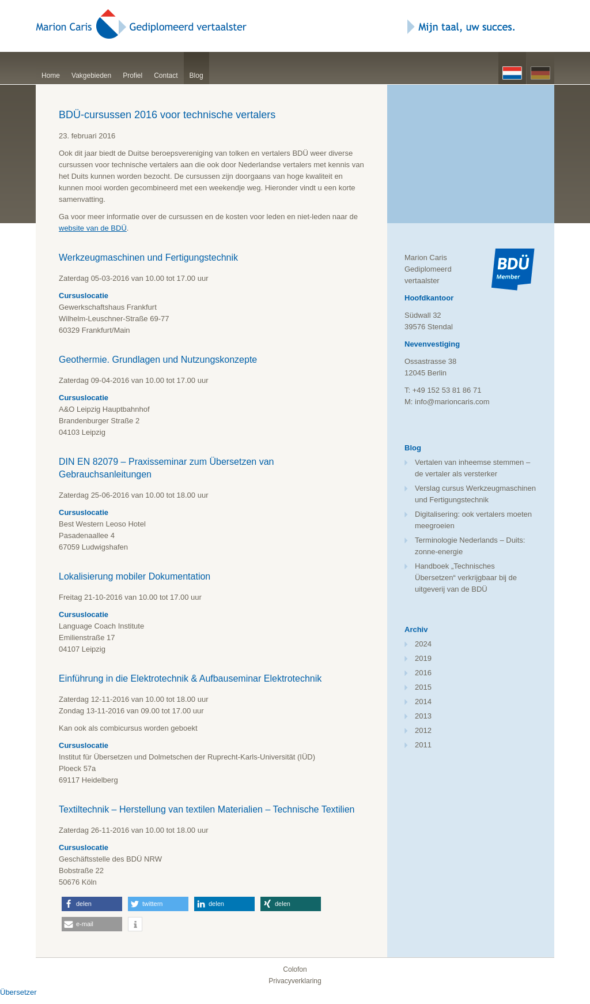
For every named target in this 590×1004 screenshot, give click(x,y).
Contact (165, 76)
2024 (423, 644)
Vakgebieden (91, 76)
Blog (196, 76)
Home (50, 76)
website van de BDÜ (93, 228)
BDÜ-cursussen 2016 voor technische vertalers (167, 115)
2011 (423, 744)
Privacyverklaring (294, 981)
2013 (423, 716)
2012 (423, 730)
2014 (423, 701)
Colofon (295, 969)
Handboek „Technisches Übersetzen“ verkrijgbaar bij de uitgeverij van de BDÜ (466, 577)
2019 (423, 658)
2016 (423, 672)
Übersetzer (18, 992)
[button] (92, 904)
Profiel (132, 76)
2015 (423, 687)
